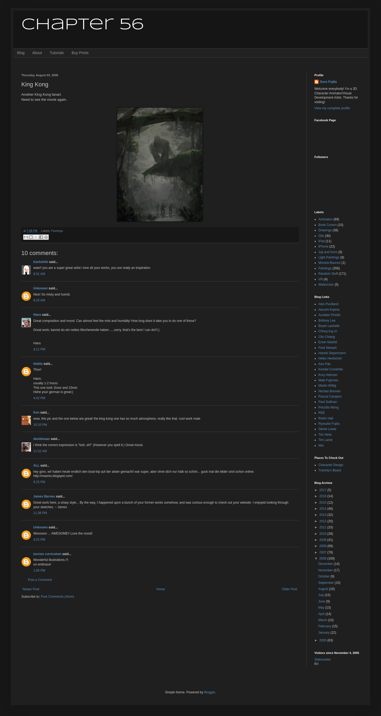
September (326, 583)
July (321, 595)
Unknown (40, 288)
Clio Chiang (326, 337)
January (324, 632)
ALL (36, 465)
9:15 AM (39, 300)
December (326, 564)
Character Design (330, 465)
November (326, 570)
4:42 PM (39, 398)
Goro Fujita (328, 82)
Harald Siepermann (332, 353)
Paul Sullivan (327, 402)
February (325, 626)
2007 (323, 552)
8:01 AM (39, 274)
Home (160, 589)
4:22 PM (39, 539)
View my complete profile (332, 108)
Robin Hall (325, 418)
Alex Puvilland (328, 304)
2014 (323, 509)
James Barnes (44, 496)
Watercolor (326, 284)
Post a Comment (40, 580)
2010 (323, 534)
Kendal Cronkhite (330, 369)
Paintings (57, 230)
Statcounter (322, 659)
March (323, 620)
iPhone (323, 246)
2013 (323, 515)
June (322, 601)
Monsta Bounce (329, 263)
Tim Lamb (325, 440)
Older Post (289, 589)
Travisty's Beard (329, 470)
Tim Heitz (325, 434)
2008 (323, 546)
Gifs (321, 236)
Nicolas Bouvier (329, 391)
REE (321, 413)
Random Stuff (328, 274)
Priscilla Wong (328, 407)
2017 (323, 490)
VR (320, 279)
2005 (323, 640)
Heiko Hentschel (330, 358)
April (321, 614)
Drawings (325, 230)
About (37, 53)
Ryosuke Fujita (328, 424)
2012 (323, 521)
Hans (37, 315)
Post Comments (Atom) (57, 596)
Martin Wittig (327, 385)
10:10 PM (40, 425)
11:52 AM (40, 451)
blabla (38, 364)
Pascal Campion (330, 396)
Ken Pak (324, 364)
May (321, 607)
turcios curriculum (47, 554)
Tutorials (57, 53)
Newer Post (31, 589)
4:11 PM (39, 349)
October (324, 576)
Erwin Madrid (327, 342)
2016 (323, 496)
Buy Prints (80, 53)
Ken (36, 412)
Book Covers (327, 225)
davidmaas (41, 439)
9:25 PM (39, 482)
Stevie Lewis (327, 429)
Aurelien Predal (329, 315)
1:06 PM (39, 570)
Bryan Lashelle (328, 326)
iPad (321, 241)
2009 (323, 540)
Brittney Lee (326, 320)
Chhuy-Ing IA (327, 331)
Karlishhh (40, 262)
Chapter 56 (82, 25)
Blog (21, 53)
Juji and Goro (327, 252)
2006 (323, 558)
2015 (323, 502)
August (323, 589)
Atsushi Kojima (328, 310)
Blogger (209, 692)
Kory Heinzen (328, 375)
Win (321, 445)
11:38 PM (40, 513)
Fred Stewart (327, 348)
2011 (323, 527)
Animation (325, 219)
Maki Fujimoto (328, 380)
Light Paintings (328, 257)
